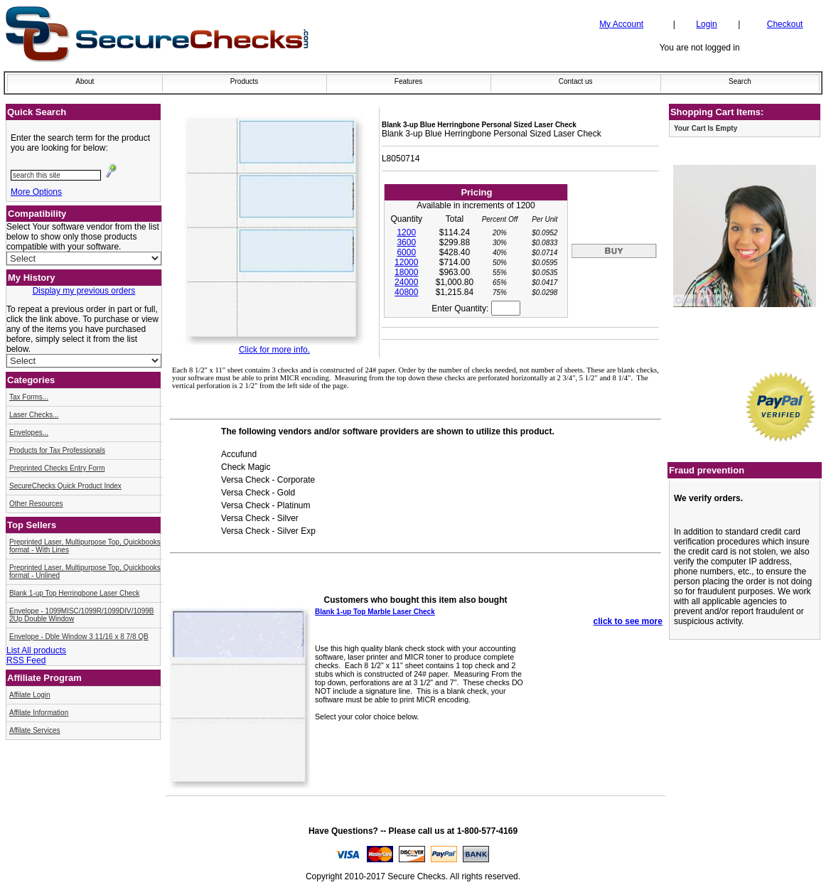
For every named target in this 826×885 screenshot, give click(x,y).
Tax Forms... (28, 397)
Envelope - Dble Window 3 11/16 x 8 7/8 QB (79, 636)
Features (408, 81)
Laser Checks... (33, 415)
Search (740, 81)
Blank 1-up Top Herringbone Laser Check (74, 593)
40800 (406, 292)
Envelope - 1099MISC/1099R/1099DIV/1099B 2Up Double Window (81, 615)
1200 (406, 232)
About (84, 81)
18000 (406, 272)
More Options (36, 192)
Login (706, 24)
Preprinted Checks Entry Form (57, 468)
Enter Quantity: (475, 308)
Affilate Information (38, 713)
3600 (406, 242)
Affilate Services (34, 730)
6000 (406, 252)
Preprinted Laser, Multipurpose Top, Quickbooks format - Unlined (85, 571)
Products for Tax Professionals (57, 450)
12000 (406, 262)
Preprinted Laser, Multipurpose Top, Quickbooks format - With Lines (85, 546)
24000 (406, 282)
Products (244, 81)
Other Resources (36, 504)
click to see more (628, 621)
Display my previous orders (84, 291)
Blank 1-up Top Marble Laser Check (375, 612)
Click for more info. (274, 350)
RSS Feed (25, 660)
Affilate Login (29, 695)
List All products (36, 650)
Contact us (576, 81)
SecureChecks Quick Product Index (65, 486)
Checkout (785, 24)
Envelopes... (28, 432)
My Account (621, 24)
